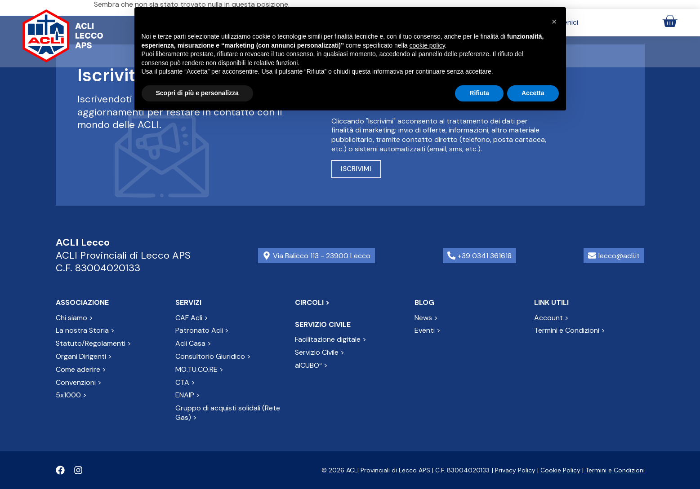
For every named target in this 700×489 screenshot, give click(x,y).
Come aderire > (81, 369)
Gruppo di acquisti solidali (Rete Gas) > (227, 412)
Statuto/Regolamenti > (93, 343)
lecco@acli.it (619, 255)
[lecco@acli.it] (592, 255)
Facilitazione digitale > (330, 339)
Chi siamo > (74, 317)
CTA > (185, 382)
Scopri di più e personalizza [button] (197, 93)
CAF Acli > (191, 317)
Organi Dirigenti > (84, 356)
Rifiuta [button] (479, 93)
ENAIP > (187, 395)
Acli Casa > (193, 343)
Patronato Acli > (202, 330)
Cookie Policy (560, 470)
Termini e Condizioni (615, 470)
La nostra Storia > (85, 330)
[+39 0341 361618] (451, 255)
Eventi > (428, 330)
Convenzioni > (79, 382)
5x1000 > (71, 395)
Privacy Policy (515, 470)
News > (426, 317)
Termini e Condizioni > (569, 330)
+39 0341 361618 (485, 255)
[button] (554, 21)
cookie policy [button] (427, 45)
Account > (551, 317)
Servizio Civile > (319, 352)
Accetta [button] (533, 93)
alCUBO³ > (311, 365)
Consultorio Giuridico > (213, 356)
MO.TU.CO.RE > (199, 369)
